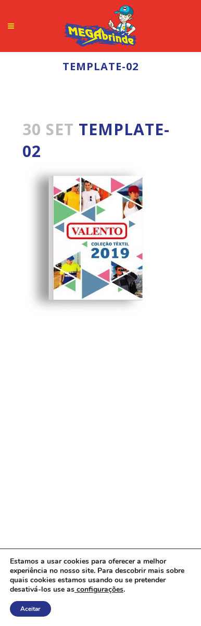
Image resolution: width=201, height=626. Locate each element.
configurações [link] (98, 589)
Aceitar (30, 609)
